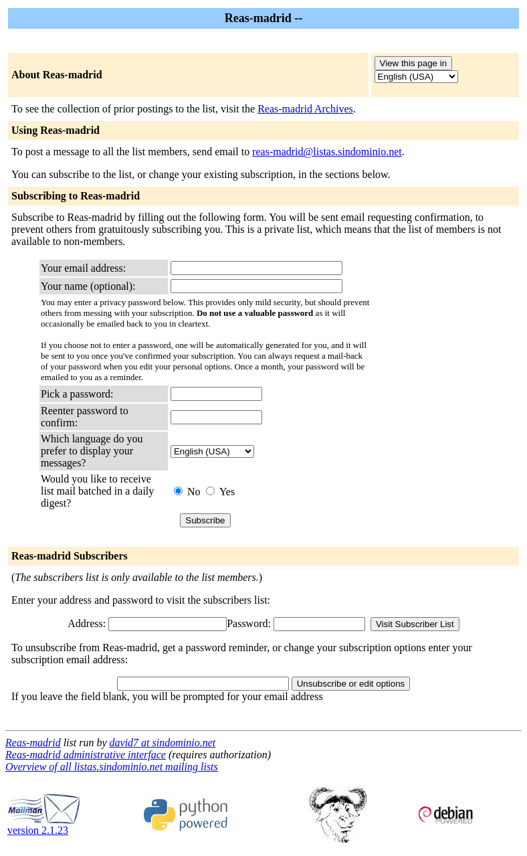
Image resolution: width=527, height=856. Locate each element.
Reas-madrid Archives (305, 108)
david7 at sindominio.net (163, 742)
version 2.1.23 (44, 825)
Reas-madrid (33, 742)
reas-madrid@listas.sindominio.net (327, 151)
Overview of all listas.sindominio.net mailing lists (111, 766)
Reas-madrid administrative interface (85, 754)
